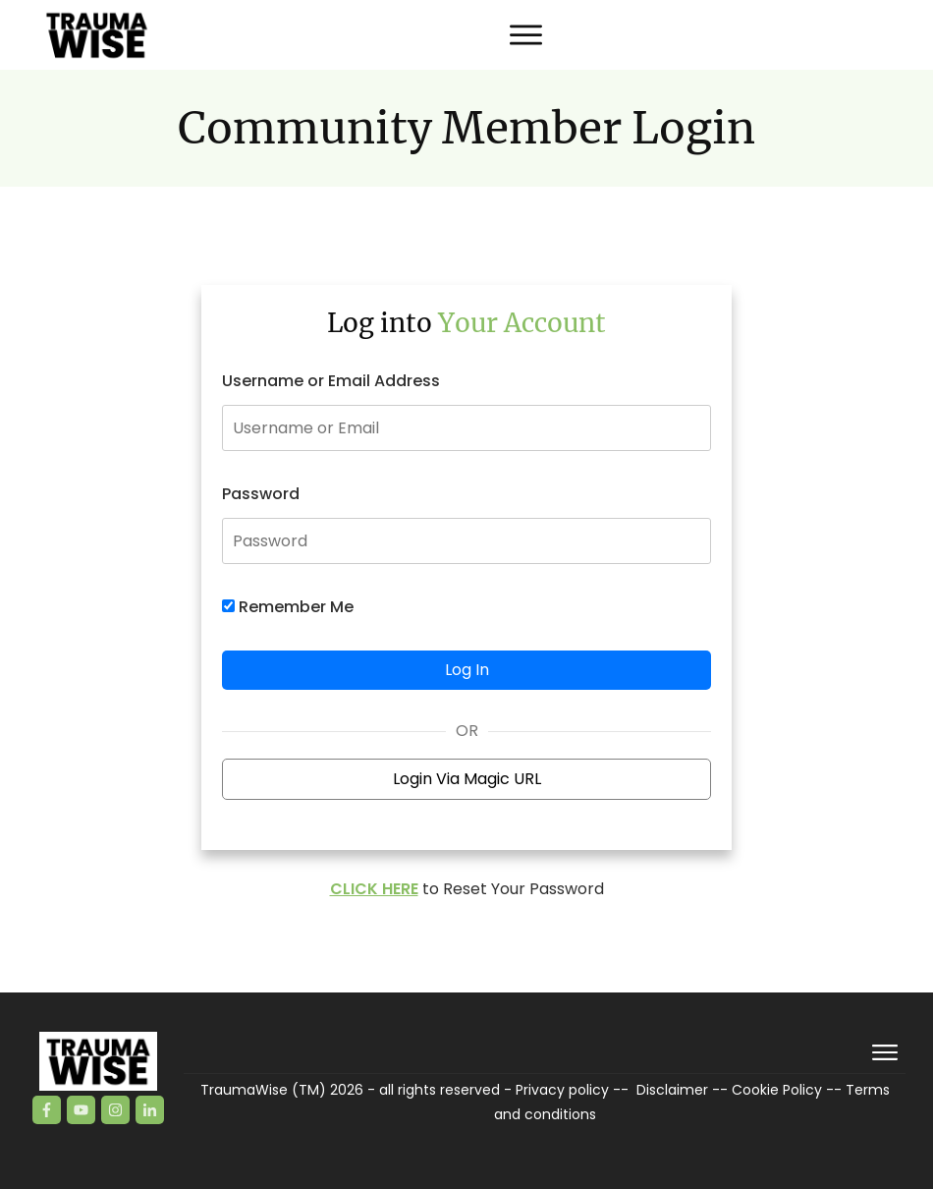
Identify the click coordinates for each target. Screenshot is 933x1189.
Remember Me (288, 606)
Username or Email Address (331, 380)
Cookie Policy (777, 1090)
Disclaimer (672, 1090)
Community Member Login (466, 128)
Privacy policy (562, 1090)
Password (261, 493)
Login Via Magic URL (467, 778)
